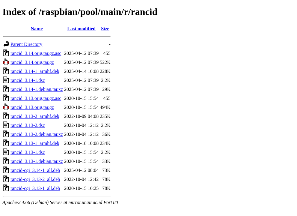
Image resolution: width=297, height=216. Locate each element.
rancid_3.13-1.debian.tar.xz (36, 161)
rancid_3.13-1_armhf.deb (34, 143)
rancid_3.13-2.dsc (27, 125)
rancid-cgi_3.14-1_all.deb (35, 170)
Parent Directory (26, 44)
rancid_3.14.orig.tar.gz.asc (35, 53)
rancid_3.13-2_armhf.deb (34, 116)
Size (105, 28)
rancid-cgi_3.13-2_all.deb (35, 179)
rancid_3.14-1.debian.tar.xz (36, 89)
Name (37, 28)
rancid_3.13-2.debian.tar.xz (36, 134)
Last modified (81, 28)
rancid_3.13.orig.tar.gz (32, 107)
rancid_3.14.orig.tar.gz (32, 62)
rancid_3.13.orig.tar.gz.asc (35, 98)
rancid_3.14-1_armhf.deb (34, 71)
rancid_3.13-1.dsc (27, 152)
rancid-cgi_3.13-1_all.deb (35, 188)
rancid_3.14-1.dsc (27, 80)
